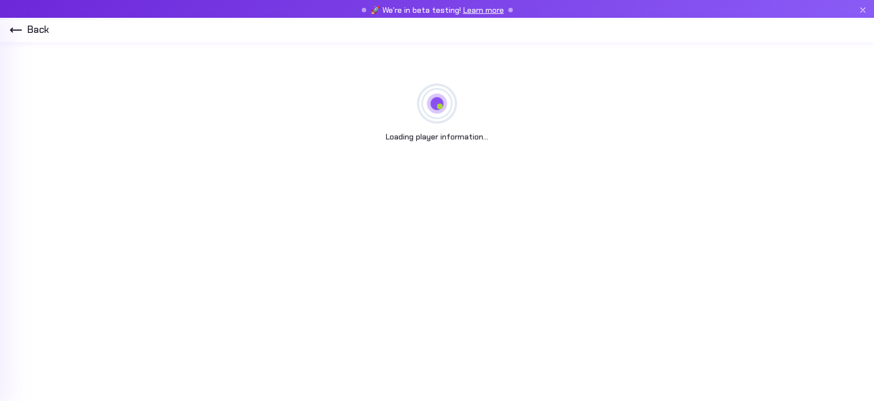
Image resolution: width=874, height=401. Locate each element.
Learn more (483, 10)
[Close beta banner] (862, 10)
